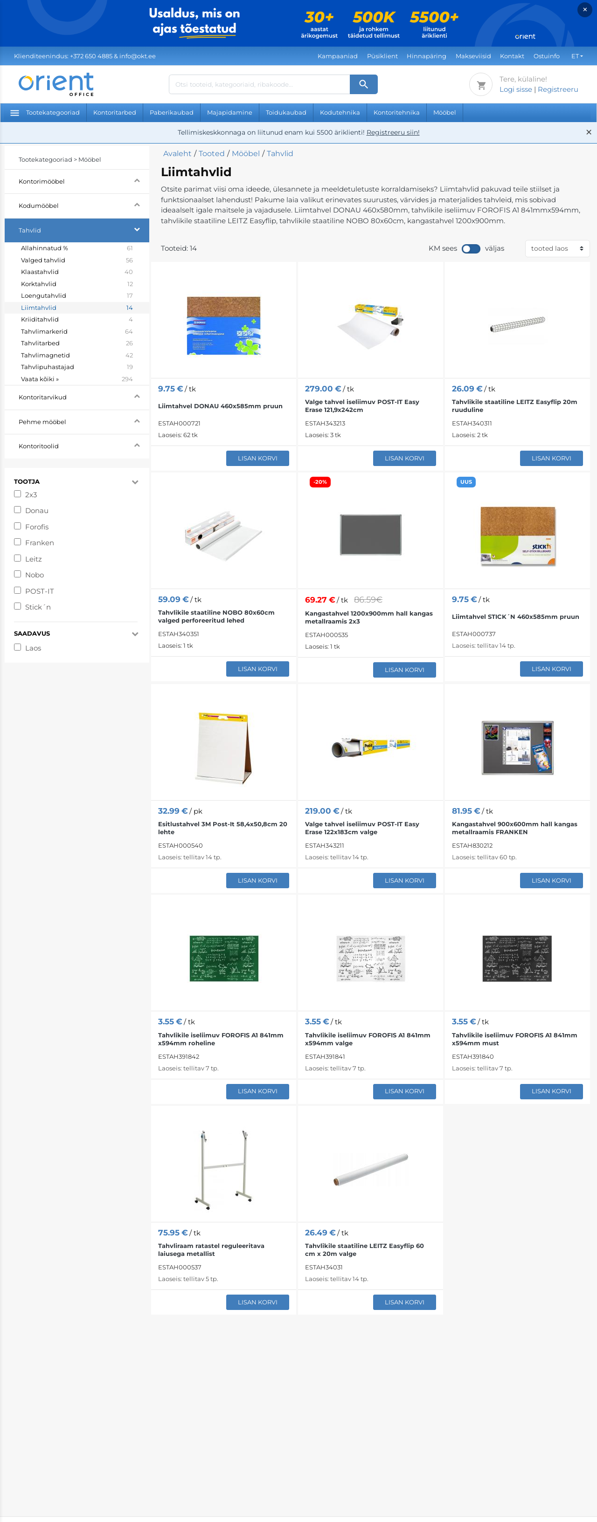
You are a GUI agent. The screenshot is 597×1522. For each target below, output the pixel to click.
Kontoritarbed (114, 112)
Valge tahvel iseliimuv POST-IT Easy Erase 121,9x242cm (362, 405)
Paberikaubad (172, 112)
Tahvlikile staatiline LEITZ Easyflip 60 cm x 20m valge (364, 1249)
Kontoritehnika (397, 112)
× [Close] (585, 9)
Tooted (212, 153)
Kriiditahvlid (77, 320)
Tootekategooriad (45, 112)
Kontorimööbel (84, 180)
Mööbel (444, 112)
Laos (33, 648)
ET (575, 56)
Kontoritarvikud (84, 396)
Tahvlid (84, 229)
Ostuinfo (547, 56)
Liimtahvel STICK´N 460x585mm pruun (515, 616)
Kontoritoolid (84, 444)
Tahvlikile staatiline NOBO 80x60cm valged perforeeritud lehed (216, 616)
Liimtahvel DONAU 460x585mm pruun (220, 406)
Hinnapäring (426, 56)
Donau (37, 510)
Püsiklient (382, 56)
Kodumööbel (84, 204)
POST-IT (39, 591)
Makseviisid (473, 56)
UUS (466, 482)
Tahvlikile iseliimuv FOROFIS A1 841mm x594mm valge (367, 1039)
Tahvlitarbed (77, 343)
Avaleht (177, 153)
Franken (39, 542)
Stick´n (38, 607)
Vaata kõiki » (77, 379)
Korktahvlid (77, 284)
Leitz (33, 559)
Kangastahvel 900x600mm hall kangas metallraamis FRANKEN (514, 828)
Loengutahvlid (77, 296)
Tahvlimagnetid (77, 356)
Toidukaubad (286, 112)
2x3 (31, 494)
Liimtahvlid (77, 308)
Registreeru (558, 89)
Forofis (37, 526)
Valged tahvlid (77, 260)
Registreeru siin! (393, 132)
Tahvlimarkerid (77, 332)
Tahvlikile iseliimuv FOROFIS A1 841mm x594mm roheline (221, 1039)
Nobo (34, 574)
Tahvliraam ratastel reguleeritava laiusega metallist (211, 1249)
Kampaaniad (338, 56)
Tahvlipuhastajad (77, 367)
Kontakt (512, 56)
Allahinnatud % (77, 248)
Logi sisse (516, 89)
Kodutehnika (340, 112)
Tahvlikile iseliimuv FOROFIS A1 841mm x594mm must (514, 1039)
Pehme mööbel (84, 420)
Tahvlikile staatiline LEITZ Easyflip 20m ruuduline (514, 405)
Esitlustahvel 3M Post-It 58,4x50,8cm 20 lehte (222, 828)
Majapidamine (229, 112)
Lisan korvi (258, 458)
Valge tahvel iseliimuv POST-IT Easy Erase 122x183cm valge (362, 828)
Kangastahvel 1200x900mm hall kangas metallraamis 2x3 (369, 617)
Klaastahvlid (77, 272)
